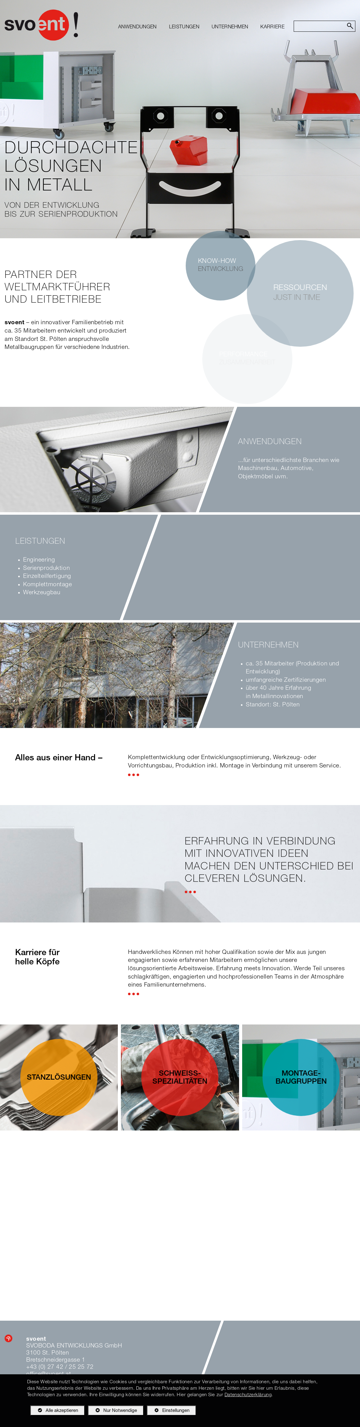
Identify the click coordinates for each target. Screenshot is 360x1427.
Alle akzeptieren (54, 1410)
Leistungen (184, 27)
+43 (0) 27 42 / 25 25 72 (60, 1367)
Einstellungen (168, 1412)
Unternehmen (230, 27)
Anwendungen (137, 27)
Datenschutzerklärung (248, 1395)
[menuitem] (137, 27)
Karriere (272, 27)
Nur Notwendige (112, 1412)
